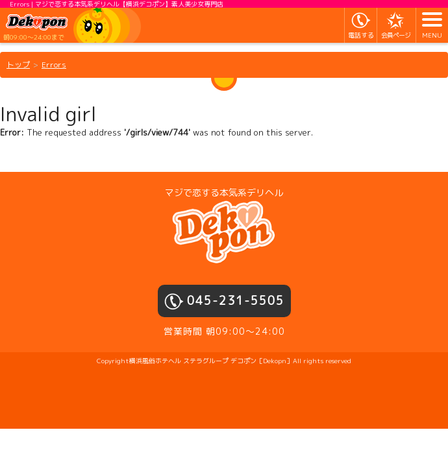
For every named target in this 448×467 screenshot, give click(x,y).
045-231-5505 (235, 301)
